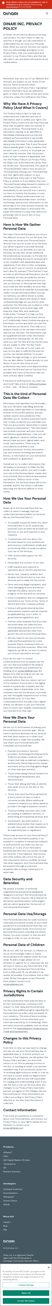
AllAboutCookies (37, 384)
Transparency (9, 1164)
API (4, 1168)
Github (6, 1204)
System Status (10, 1200)
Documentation (10, 1193)
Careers (6, 1222)
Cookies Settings (26, 1285)
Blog (5, 1226)
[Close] (49, 1267)
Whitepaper (8, 1197)
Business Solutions (11, 1171)
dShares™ (7, 1152)
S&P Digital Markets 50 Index (16, 1160)
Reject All (26, 1293)
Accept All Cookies (26, 1301)
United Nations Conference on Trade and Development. (25, 1030)
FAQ (5, 1230)
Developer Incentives (12, 1189)
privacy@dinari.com (28, 670)
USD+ (5, 1156)
